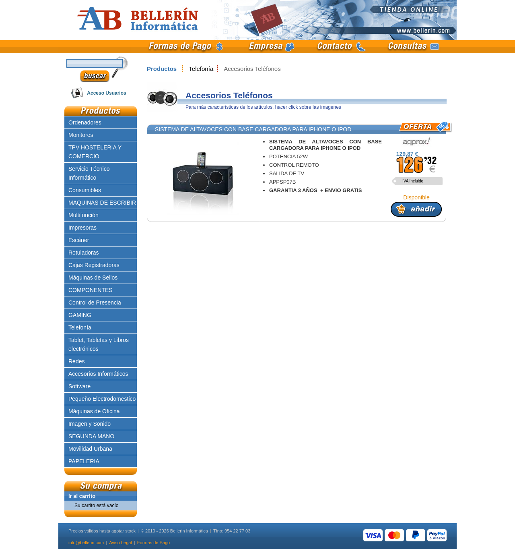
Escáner (78, 240)
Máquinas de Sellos (92, 277)
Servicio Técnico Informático (88, 173)
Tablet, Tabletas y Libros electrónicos (98, 344)
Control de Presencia (94, 302)
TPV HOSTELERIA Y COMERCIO (95, 152)
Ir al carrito (81, 496)
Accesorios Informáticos (98, 374)
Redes (76, 361)
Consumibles (84, 190)
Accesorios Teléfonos (252, 68)
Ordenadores (84, 122)
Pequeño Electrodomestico (102, 399)
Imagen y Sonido (89, 424)
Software (79, 386)
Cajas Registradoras (93, 265)
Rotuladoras (83, 252)
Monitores (80, 135)
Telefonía (201, 68)
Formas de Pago (153, 542)
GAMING (79, 315)
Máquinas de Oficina (94, 411)
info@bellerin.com (86, 542)
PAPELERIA (83, 461)
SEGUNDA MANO (91, 436)
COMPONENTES (90, 290)
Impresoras (82, 227)
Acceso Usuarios (106, 93)
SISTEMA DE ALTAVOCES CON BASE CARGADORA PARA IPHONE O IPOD (253, 129)
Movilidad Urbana (90, 448)
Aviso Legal (120, 542)
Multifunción (83, 215)
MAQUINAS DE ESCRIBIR (102, 202)
